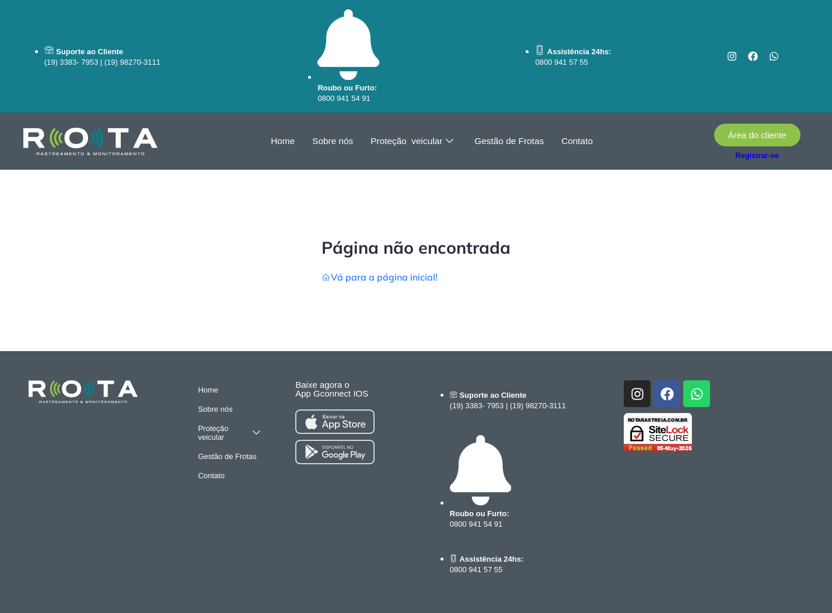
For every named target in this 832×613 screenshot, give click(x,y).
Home (285, 141)
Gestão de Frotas (508, 141)
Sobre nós (334, 141)
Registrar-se (757, 155)
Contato (575, 141)
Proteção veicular (412, 141)
